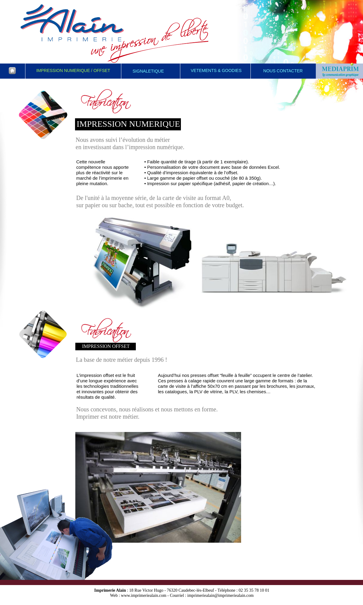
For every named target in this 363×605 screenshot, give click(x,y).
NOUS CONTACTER (282, 70)
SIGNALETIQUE (148, 71)
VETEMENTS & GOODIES (216, 70)
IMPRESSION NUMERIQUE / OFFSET (73, 70)
